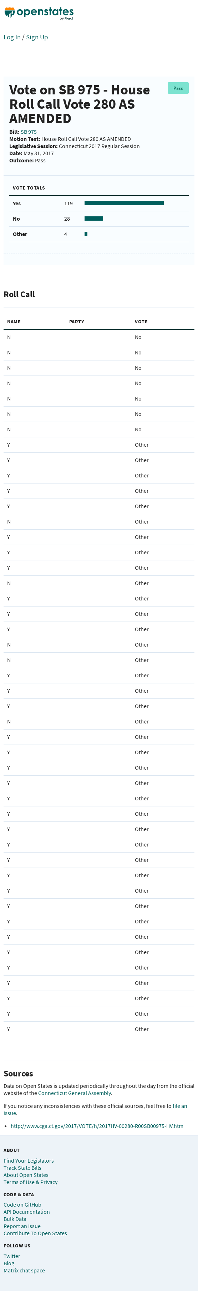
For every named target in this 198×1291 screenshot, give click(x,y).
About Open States (26, 1174)
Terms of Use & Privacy (30, 1182)
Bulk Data (15, 1218)
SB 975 (29, 131)
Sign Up (37, 37)
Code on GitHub (22, 1204)
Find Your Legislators (29, 1160)
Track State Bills (22, 1167)
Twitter (12, 1256)
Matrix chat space (24, 1270)
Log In (12, 37)
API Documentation (27, 1211)
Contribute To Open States (35, 1233)
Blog (9, 1263)
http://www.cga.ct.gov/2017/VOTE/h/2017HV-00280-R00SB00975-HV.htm (97, 1125)
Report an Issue (22, 1225)
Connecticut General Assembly (74, 1092)
